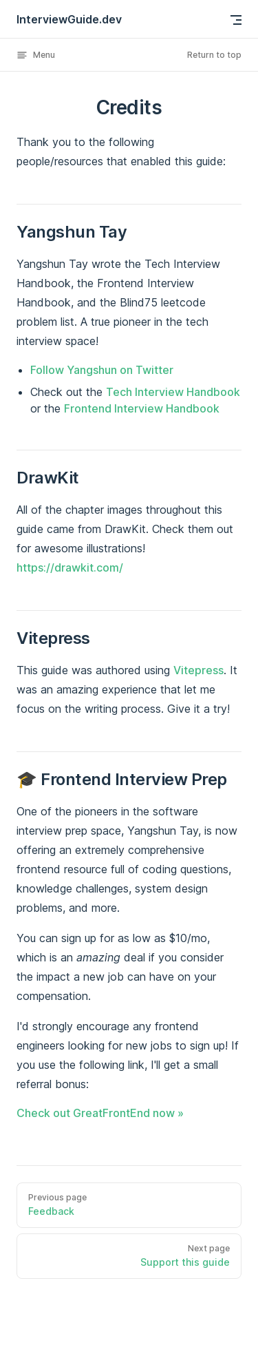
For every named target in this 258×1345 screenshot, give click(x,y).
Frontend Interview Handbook (141, 408)
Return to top (214, 55)
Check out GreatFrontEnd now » (100, 1113)
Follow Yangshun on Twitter (101, 370)
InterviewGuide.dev (69, 19)
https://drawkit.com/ (70, 567)
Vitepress (198, 670)
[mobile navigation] (235, 20)
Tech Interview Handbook (173, 392)
